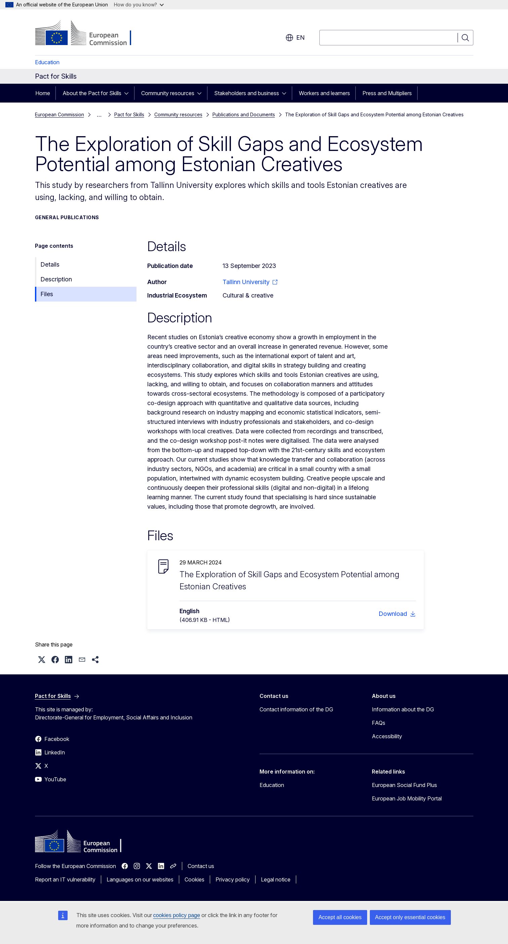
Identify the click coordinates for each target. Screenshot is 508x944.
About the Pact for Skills (92, 93)
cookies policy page (176, 915)
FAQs (378, 722)
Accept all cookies (339, 917)
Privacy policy (233, 879)
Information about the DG (403, 709)
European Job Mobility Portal (407, 798)
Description (56, 279)
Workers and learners (324, 93)
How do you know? (139, 4)
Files (46, 294)
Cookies (194, 879)
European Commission (59, 114)
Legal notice (275, 879)
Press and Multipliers (387, 93)
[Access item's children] (128, 93)
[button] (41, 659)
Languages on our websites (140, 879)
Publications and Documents (243, 114)
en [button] (295, 38)
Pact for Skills (129, 114)
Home (42, 93)
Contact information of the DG (296, 709)
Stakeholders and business (246, 93)
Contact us (201, 866)
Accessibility (387, 736)
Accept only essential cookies (410, 917)
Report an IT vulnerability (65, 879)
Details (50, 264)
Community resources (167, 93)
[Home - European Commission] (89, 33)
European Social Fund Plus (404, 785)
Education (47, 62)
